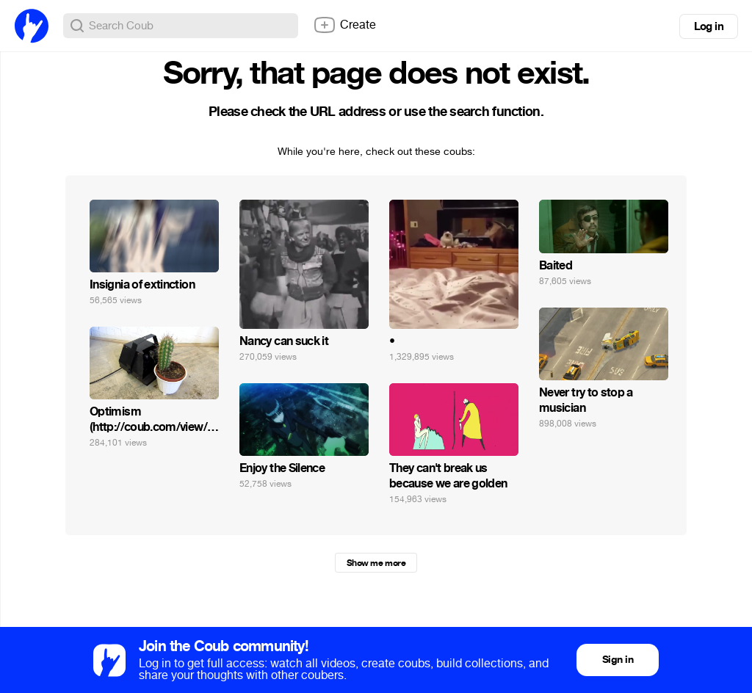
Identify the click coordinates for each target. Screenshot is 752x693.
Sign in (617, 660)
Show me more (376, 563)
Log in (708, 26)
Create (344, 25)
